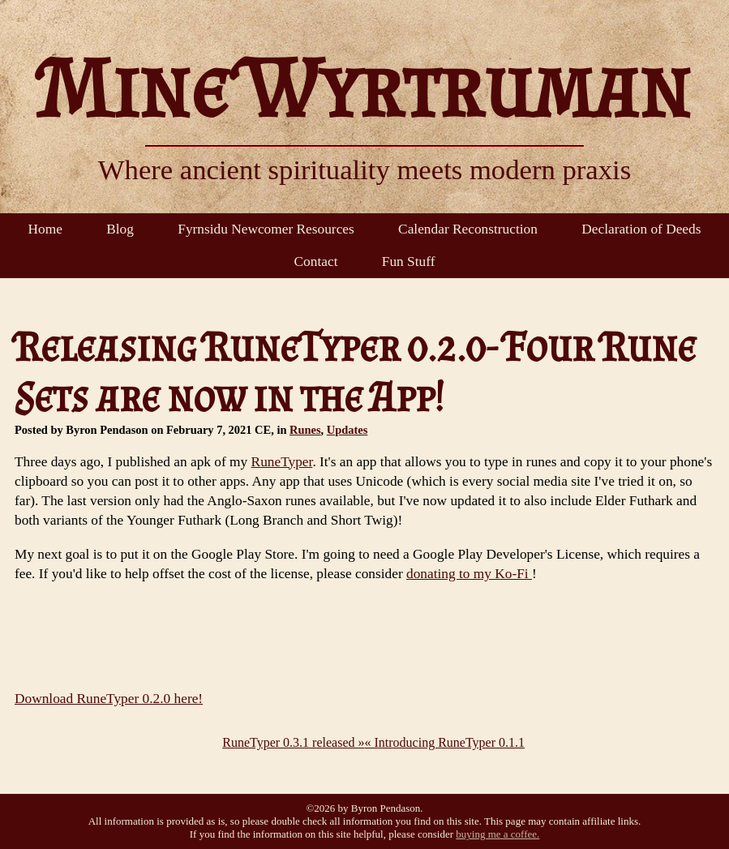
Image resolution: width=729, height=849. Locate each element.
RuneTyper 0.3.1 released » (293, 742)
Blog (120, 229)
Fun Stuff (408, 261)
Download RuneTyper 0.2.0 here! (109, 698)
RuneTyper (282, 462)
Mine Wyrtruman (364, 87)
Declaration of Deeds (641, 229)
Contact (316, 261)
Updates (347, 429)
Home (45, 229)
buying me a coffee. (497, 834)
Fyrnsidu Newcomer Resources (266, 229)
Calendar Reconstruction (468, 229)
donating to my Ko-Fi (469, 573)
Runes (305, 429)
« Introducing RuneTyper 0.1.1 (445, 742)
